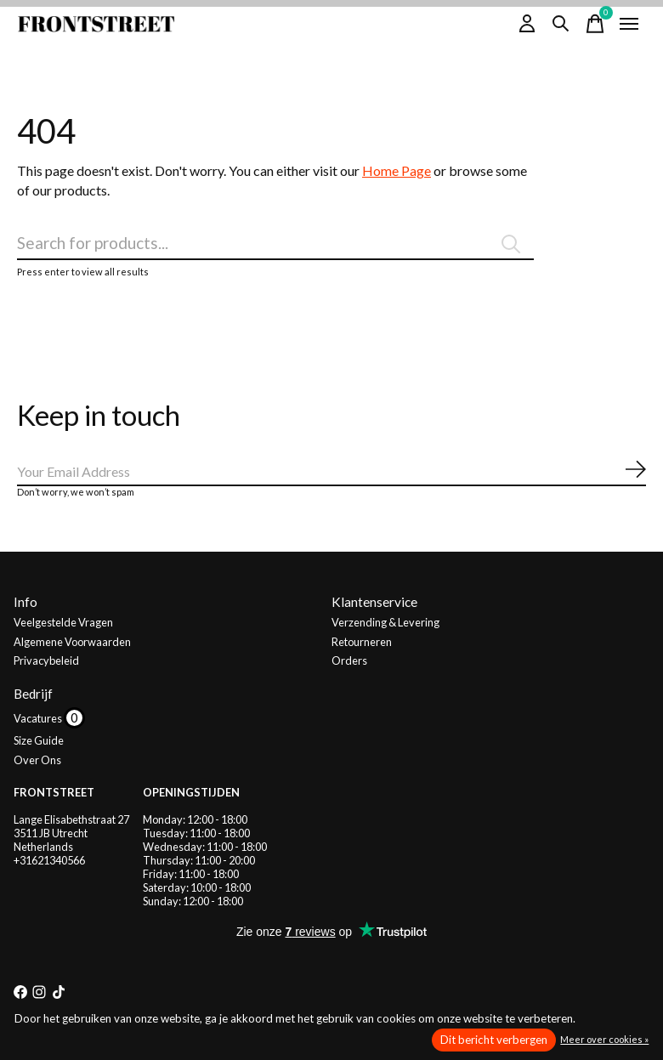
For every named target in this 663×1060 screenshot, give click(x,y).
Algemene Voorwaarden (72, 642)
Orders (349, 660)
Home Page (396, 170)
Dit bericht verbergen (493, 1039)
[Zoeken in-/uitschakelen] (561, 24)
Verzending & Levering (385, 622)
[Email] (331, 472)
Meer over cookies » (604, 1039)
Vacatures (39, 718)
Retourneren (362, 642)
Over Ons (37, 760)
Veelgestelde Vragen (63, 622)
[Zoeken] (275, 243)
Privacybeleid (46, 660)
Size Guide (39, 740)
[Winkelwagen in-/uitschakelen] (595, 24)
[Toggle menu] (629, 24)
